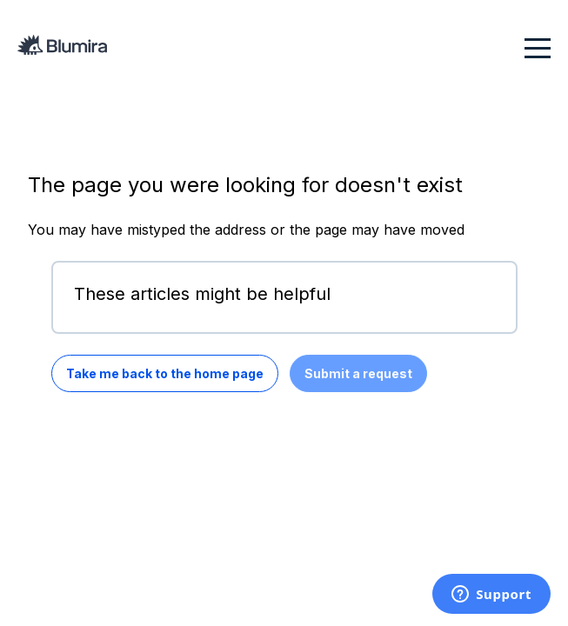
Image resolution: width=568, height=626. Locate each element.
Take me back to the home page (165, 373)
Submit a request (358, 373)
